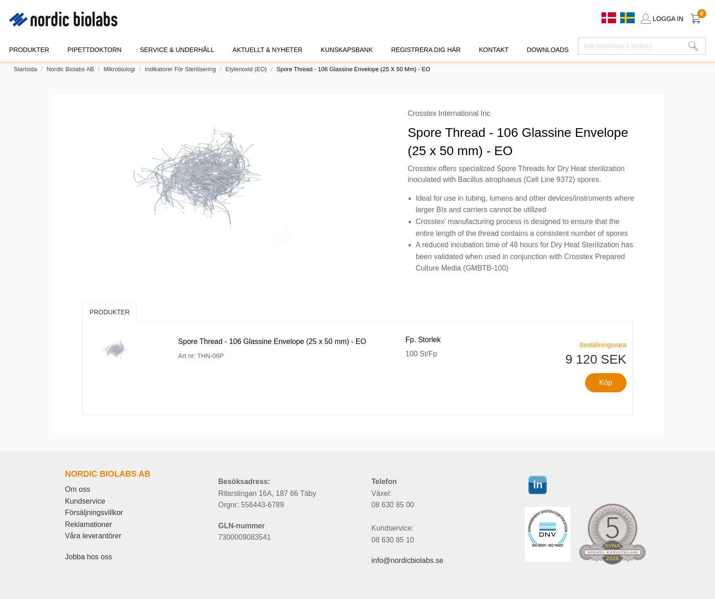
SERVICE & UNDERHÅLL (177, 49)
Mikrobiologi (119, 69)
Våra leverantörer (93, 536)
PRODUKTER (29, 49)
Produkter (109, 312)
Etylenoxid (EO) (246, 69)
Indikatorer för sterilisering (180, 69)
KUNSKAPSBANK (347, 49)
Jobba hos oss (88, 557)
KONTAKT (493, 49)
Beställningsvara (603, 345)
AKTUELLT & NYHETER (268, 49)
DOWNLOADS (548, 49)
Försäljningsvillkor (94, 512)
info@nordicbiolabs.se (408, 560)
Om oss (77, 489)
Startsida (25, 69)
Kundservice (85, 501)
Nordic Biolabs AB (70, 69)
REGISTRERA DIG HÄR (426, 49)
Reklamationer (88, 524)
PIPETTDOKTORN (94, 49)
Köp (605, 382)
